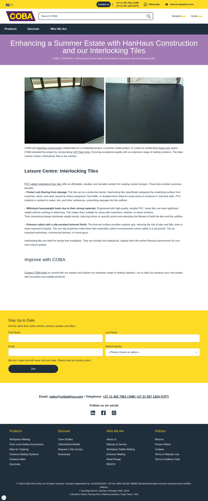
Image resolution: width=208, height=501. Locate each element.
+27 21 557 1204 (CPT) (127, 6)
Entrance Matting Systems (24, 454)
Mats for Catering (19, 449)
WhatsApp (154, 4)
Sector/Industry (152, 350)
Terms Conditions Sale (167, 459)
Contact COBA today (36, 272)
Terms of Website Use (167, 454)
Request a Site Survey (70, 449)
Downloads (64, 454)
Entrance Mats (18, 459)
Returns (159, 439)
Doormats (15, 464)
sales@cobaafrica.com (181, 4)
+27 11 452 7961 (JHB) (127, 3)
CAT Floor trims (81, 152)
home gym (164, 148)
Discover (33, 28)
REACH (111, 464)
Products (11, 28)
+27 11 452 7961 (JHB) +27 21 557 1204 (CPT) (136, 396)
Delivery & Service (117, 444)
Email (55, 350)
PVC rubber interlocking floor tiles (43, 184)
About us (111, 439)
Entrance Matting (116, 454)
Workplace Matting (20, 439)
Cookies (159, 449)
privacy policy (83, 360)
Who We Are (58, 28)
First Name (55, 336)
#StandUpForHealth (69, 444)
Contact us (103, 4)
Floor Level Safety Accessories (27, 444)
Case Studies (65, 439)
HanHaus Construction (49, 148)
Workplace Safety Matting (121, 449)
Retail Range (114, 459)
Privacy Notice (163, 444)
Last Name (152, 336)
